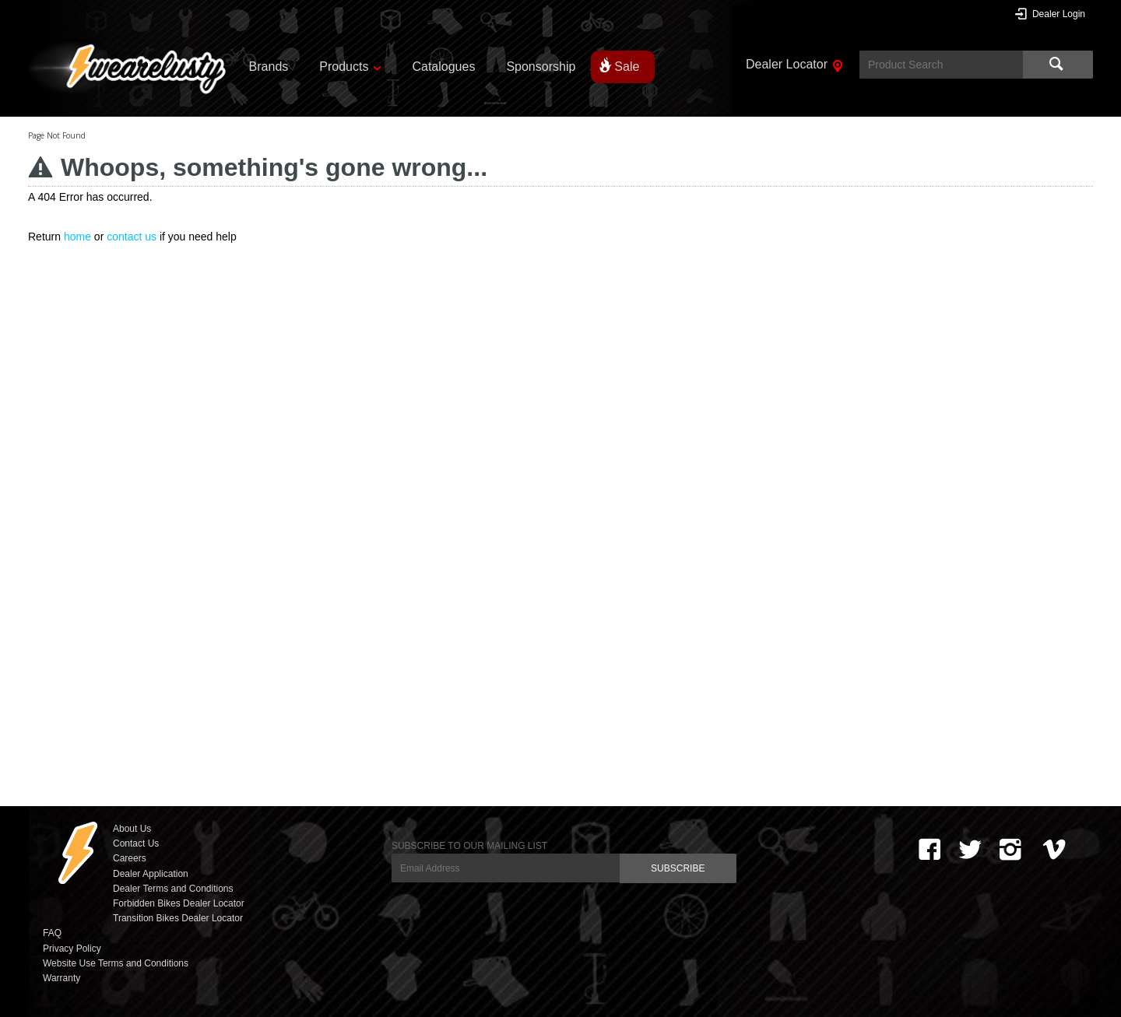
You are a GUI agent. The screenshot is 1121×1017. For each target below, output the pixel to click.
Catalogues (443, 66)
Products (343, 66)
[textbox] (941, 65)
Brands (269, 66)
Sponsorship (540, 66)
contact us (131, 236)
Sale (626, 66)
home (77, 236)
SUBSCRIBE (678, 868)
